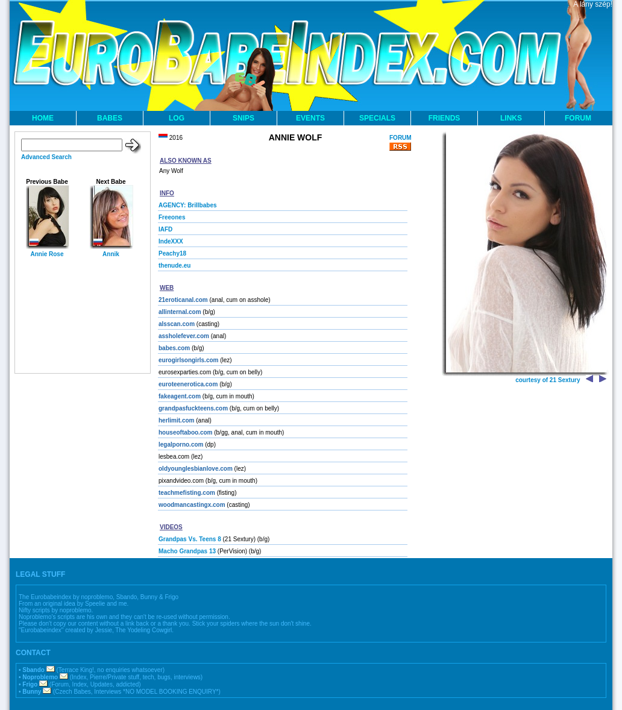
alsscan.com (177, 324)
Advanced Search (46, 157)
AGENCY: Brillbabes (188, 205)
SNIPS (243, 118)
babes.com (174, 348)
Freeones (172, 217)
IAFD (165, 229)
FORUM (578, 118)
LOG (176, 118)
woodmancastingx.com (192, 504)
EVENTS (310, 118)
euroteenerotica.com (188, 384)
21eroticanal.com (183, 300)
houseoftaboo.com (185, 432)
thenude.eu (174, 265)
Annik (110, 254)
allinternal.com (180, 312)
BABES (109, 118)
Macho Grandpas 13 (187, 551)
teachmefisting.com (187, 492)
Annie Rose (46, 254)
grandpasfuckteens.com (193, 408)
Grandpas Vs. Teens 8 (190, 539)
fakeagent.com (180, 396)
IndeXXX (171, 241)
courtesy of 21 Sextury (547, 380)
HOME (43, 118)
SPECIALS (377, 118)
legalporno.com (181, 444)
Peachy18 (172, 253)
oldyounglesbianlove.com (196, 468)
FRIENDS (444, 118)
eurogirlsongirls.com (188, 360)
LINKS (511, 118)
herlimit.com (176, 420)
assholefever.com (184, 336)
